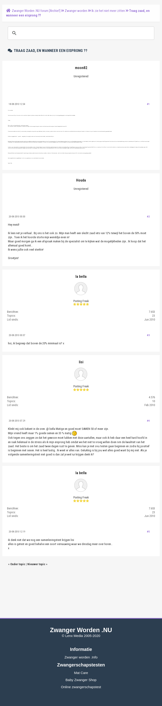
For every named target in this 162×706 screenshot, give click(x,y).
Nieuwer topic (36, 564)
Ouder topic (17, 564)
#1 (148, 104)
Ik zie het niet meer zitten (108, 11)
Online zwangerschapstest (81, 687)
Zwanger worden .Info (81, 657)
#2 (148, 216)
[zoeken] (80, 33)
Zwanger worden (76, 11)
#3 (148, 335)
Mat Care (81, 673)
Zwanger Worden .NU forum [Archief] (36, 11)
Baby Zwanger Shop (81, 680)
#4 (148, 420)
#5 (148, 531)
